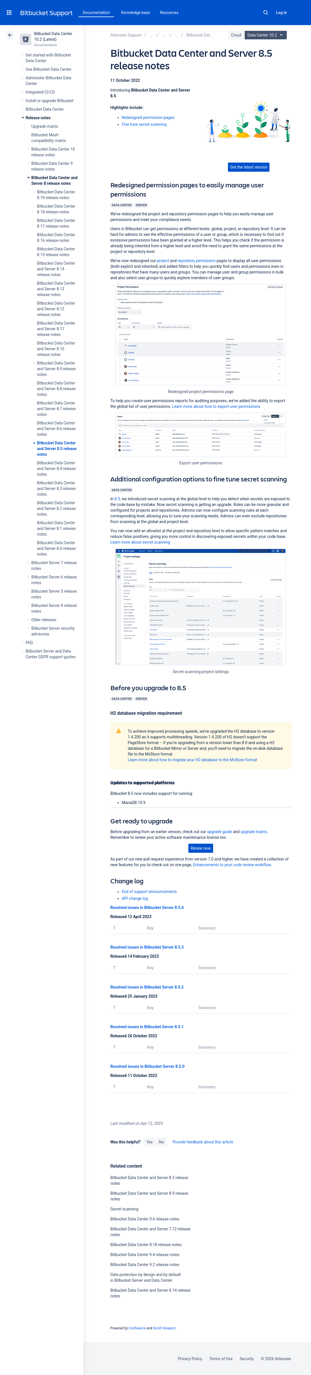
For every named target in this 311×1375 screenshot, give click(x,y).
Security (247, 1358)
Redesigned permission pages (148, 117)
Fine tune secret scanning (144, 124)
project (163, 260)
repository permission (197, 260)
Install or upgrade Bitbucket (49, 100)
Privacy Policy (190, 1358)
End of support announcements (150, 891)
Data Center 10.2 (266, 35)
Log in (281, 12)
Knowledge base (135, 12)
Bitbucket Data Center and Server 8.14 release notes (56, 269)
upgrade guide (219, 831)
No (161, 1142)
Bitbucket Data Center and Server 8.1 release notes (56, 528)
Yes (149, 1142)
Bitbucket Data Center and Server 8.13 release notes (56, 289)
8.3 (117, 499)
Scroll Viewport (164, 1328)
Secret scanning (124, 1209)
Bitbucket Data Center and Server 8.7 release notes (56, 409)
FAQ (29, 642)
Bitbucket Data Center (45, 109)
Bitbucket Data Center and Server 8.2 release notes (56, 509)
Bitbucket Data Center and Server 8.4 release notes (56, 469)
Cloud (236, 35)
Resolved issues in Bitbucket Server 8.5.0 (147, 1066)
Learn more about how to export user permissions (216, 406)
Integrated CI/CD (40, 92)
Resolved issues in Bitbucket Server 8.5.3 (147, 947)
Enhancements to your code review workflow (232, 864)
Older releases (43, 619)
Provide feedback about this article (202, 1142)
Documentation (96, 12)
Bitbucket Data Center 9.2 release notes (145, 1264)
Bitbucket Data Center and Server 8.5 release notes (57, 449)
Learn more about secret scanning (140, 542)
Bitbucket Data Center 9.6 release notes (145, 1219)
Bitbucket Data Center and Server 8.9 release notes (56, 369)
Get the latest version (248, 167)
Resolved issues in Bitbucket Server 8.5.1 (147, 1026)
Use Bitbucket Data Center (48, 69)
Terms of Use (220, 1358)
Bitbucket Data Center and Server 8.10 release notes (56, 349)
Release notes (38, 118)
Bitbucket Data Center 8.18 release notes (146, 1244)
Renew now (201, 848)
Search (265, 12)
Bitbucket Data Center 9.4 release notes (145, 1254)
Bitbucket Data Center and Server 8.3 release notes (56, 489)
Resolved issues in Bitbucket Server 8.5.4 (147, 907)
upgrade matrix (253, 831)
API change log (135, 898)
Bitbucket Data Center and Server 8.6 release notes (56, 429)
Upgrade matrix (44, 126)
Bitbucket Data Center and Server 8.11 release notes (56, 329)
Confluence (137, 1328)
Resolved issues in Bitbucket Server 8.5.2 (147, 987)
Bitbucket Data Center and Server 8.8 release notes (56, 389)
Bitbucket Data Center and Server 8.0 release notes (56, 548)
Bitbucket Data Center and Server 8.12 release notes (56, 309)
